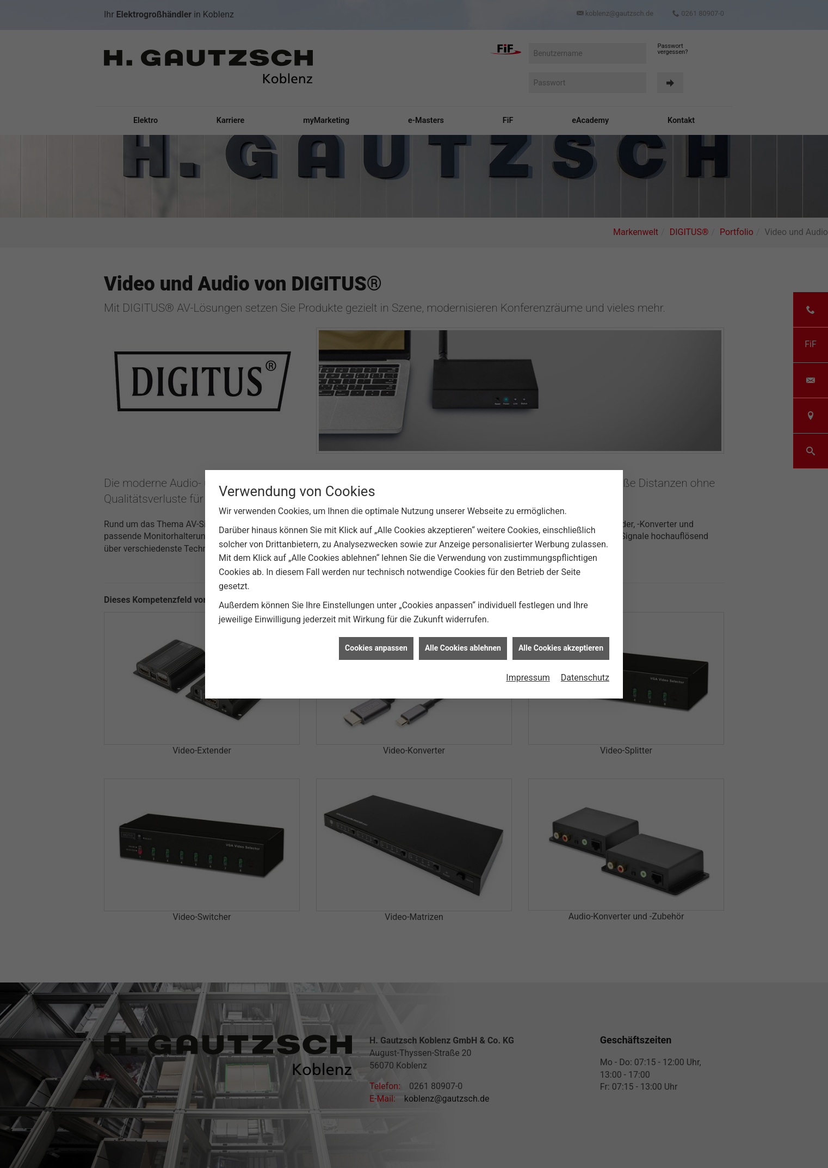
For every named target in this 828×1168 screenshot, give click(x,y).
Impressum (528, 671)
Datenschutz (585, 671)
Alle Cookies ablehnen (463, 642)
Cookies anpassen (376, 642)
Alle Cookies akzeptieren (560, 642)
